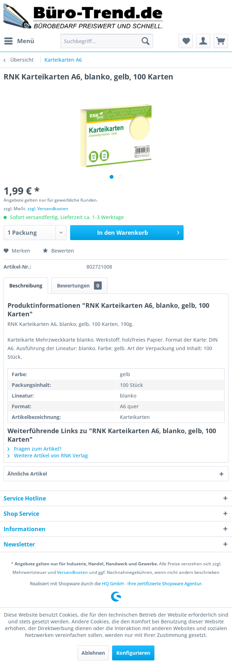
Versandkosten (72, 572)
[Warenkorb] (220, 41)
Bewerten (58, 250)
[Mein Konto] (203, 41)
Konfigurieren (133, 652)
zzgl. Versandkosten (47, 209)
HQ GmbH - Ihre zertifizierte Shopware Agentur (151, 583)
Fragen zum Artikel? (34, 448)
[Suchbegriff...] (106, 41)
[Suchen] (145, 41)
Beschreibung (25, 285)
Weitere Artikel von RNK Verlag (47, 455)
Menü (19, 40)
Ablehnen (93, 652)
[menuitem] (19, 41)
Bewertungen (79, 285)
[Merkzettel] (186, 41)
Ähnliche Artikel (27, 473)
